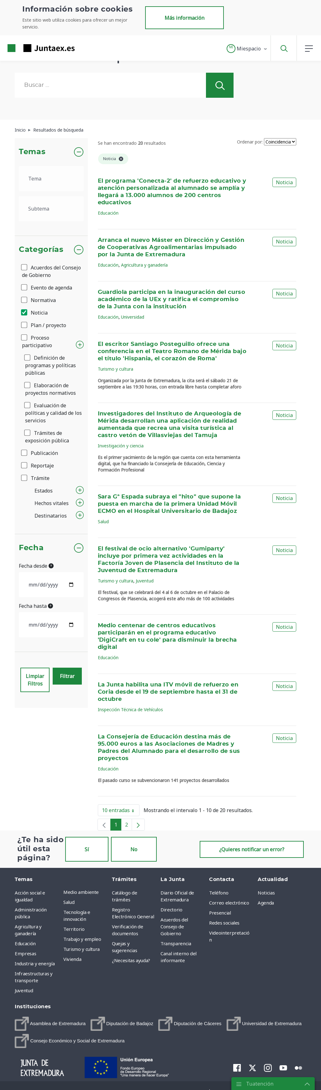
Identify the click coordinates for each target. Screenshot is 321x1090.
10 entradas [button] (120, 811)
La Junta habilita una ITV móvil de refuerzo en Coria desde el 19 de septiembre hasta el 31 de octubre (168, 692)
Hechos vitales (51, 503)
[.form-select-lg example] (51, 178)
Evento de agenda (47, 287)
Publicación (40, 453)
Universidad (132, 317)
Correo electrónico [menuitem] (229, 903)
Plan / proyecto (44, 325)
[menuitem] (50, 1024)
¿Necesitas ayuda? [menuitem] (131, 960)
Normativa (39, 300)
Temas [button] (32, 152)
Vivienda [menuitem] (72, 959)
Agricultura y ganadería (144, 265)
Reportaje (38, 465)
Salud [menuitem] (68, 902)
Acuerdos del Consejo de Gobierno (51, 271)
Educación (108, 213)
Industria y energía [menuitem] (35, 963)
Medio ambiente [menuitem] (81, 892)
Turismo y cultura (115, 369)
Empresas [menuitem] (25, 953)
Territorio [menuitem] (74, 929)
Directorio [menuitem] (171, 909)
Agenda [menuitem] (266, 903)
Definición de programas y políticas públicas (50, 365)
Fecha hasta (36, 606)
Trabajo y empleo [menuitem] (82, 939)
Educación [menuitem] (25, 943)
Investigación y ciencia (121, 446)
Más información (184, 17)
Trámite (36, 478)
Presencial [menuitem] (220, 913)
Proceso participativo (37, 341)
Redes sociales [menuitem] (224, 923)
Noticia (35, 312)
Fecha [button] (31, 548)
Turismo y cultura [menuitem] (81, 949)
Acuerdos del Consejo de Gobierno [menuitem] (174, 926)
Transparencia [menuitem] (175, 943)
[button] (247, 48)
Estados (43, 490)
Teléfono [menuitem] (218, 892)
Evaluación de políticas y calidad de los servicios (53, 413)
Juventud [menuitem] (24, 990)
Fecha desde (36, 566)
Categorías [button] (41, 249)
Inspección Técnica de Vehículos (130, 709)
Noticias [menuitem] (266, 892)
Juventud (145, 581)
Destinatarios (50, 515)
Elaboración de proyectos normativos (50, 389)
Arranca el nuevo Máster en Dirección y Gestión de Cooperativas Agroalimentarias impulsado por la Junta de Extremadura (171, 247)
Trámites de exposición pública (47, 437)
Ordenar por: (250, 142)
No (133, 849)
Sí (87, 849)
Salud (103, 521)
